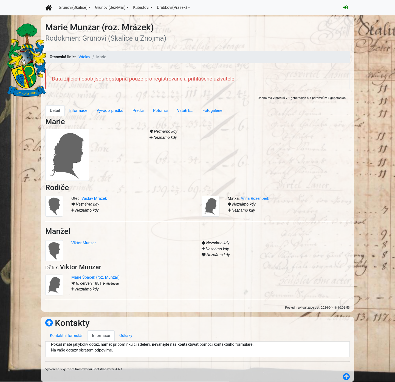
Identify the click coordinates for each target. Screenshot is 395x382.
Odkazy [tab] (125, 335)
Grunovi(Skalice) (73, 7)
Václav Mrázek (94, 198)
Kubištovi (141, 7)
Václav (84, 57)
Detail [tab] (55, 110)
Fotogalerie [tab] (212, 110)
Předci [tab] (138, 110)
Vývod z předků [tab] (110, 110)
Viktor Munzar (83, 243)
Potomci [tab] (160, 110)
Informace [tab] (78, 110)
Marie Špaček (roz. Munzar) (95, 277)
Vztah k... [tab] (185, 110)
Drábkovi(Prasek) (172, 7)
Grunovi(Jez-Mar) (110, 7)
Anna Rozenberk (255, 198)
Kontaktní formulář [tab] (66, 335)
